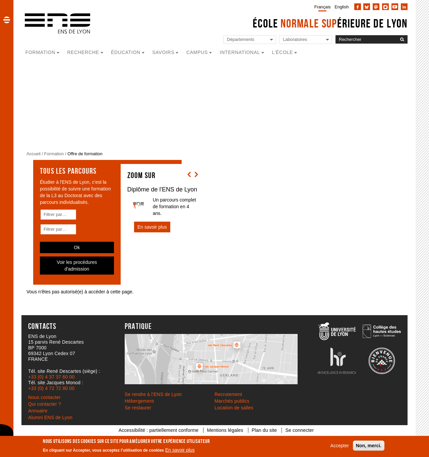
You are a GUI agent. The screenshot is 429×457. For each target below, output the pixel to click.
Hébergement (139, 401)
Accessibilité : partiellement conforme (159, 430)
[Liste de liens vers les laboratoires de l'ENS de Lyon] (306, 40)
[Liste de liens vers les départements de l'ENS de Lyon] (250, 40)
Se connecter (299, 430)
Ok (77, 247)
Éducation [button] (125, 52)
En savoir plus (180, 450)
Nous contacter (44, 397)
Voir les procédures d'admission (77, 266)
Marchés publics (231, 401)
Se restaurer (138, 407)
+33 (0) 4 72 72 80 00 (51, 388)
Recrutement (228, 394)
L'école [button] (282, 52)
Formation (54, 153)
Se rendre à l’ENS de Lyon (153, 394)
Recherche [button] (83, 52)
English (341, 6)
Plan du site (264, 430)
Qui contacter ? (44, 404)
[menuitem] (321, 6)
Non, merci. (368, 445)
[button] (6, 19)
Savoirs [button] (163, 52)
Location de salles (233, 407)
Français (322, 6)
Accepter (339, 445)
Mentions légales (225, 430)
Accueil (33, 153)
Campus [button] (197, 52)
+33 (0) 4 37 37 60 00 (51, 377)
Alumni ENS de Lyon (50, 417)
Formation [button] (40, 52)
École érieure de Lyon (330, 23)
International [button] (240, 52)
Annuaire (38, 410)
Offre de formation (85, 153)
